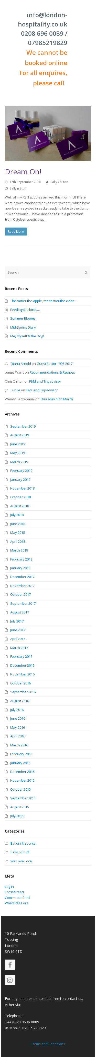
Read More (16, 231)
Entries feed (14, 892)
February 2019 (21, 470)
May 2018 (17, 532)
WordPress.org (16, 903)
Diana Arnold (21, 363)
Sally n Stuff (18, 188)
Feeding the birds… (25, 309)
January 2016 (20, 763)
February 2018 (21, 559)
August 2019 (19, 435)
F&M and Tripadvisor (45, 381)
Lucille (15, 390)
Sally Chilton (59, 182)
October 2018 (20, 497)
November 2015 (22, 780)
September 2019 (23, 426)
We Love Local (21, 861)
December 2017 (22, 576)
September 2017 (23, 603)
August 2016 (19, 701)
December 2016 (22, 665)
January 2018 (20, 568)
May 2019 (17, 452)
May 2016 (17, 727)
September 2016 (23, 692)
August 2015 (19, 807)
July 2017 (17, 621)
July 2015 (17, 816)
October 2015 (20, 789)
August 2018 (19, 506)
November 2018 (22, 488)
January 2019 (20, 479)
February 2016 (21, 754)
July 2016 (17, 709)
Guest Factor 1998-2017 (54, 363)
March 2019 (19, 461)
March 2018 (19, 550)
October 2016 (20, 683)
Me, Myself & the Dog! (27, 336)
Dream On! (23, 171)
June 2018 (17, 523)
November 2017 (22, 585)
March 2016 (19, 745)
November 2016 (22, 674)
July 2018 (17, 514)
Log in (9, 886)
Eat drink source (23, 843)
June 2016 (17, 718)
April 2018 (17, 541)
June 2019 (17, 444)
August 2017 (19, 612)
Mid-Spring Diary (23, 327)
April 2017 (17, 638)
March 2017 (19, 647)
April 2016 (17, 736)
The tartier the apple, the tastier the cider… (43, 301)
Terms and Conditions (48, 1044)
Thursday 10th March (56, 399)
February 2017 (21, 656)
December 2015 (22, 771)
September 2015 (23, 798)
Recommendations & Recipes (52, 372)
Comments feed (17, 897)
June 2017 (17, 630)
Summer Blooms (23, 318)
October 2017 (20, 594)
